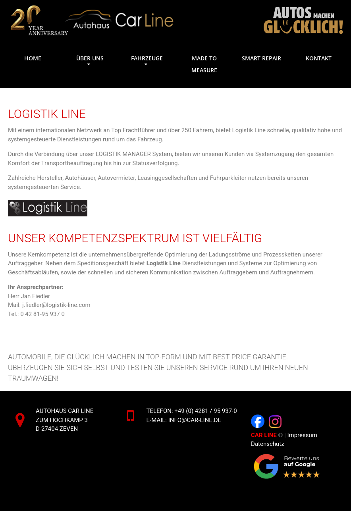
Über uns (90, 58)
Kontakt (319, 58)
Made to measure (204, 64)
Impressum (302, 435)
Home (32, 58)
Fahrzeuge (147, 58)
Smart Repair (261, 58)
